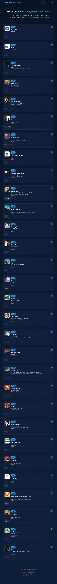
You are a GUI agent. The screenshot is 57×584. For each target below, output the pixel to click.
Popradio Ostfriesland (12, 2)
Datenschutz (32, 574)
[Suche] (48, 2)
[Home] (43, 2)
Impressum (24, 574)
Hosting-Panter (30, 581)
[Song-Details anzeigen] (51, 27)
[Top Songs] (52, 2)
